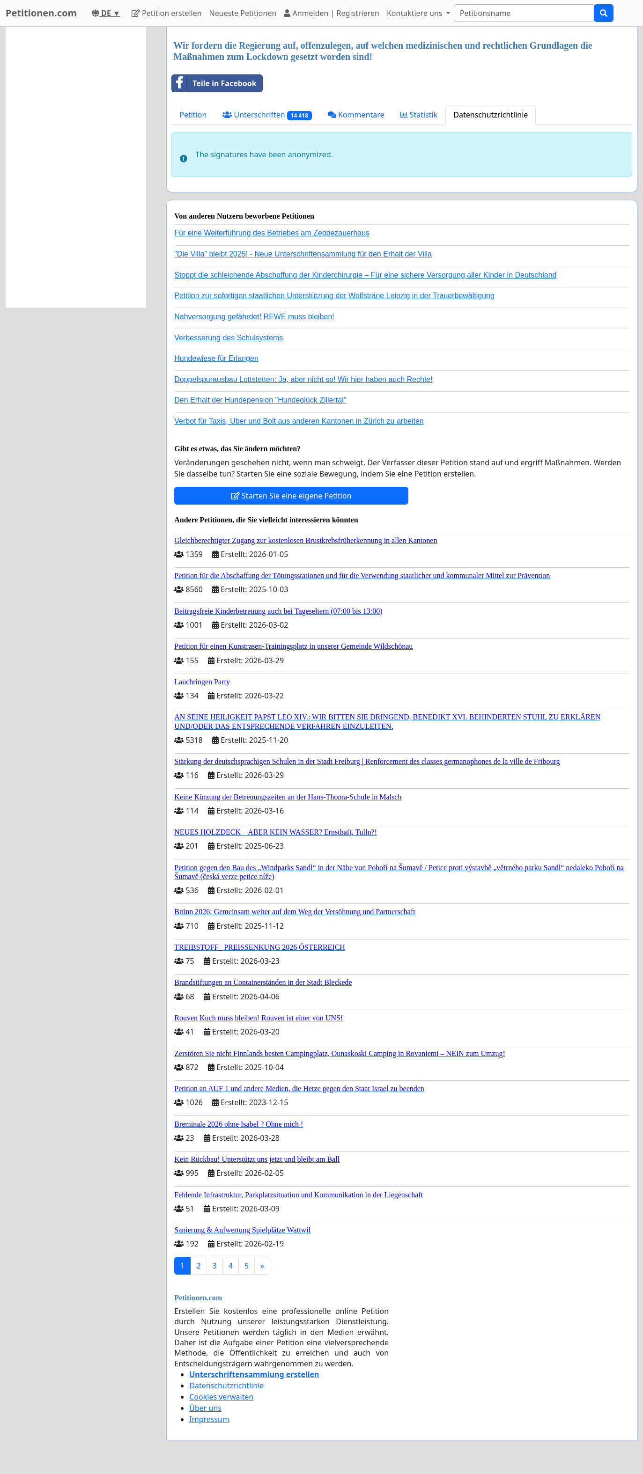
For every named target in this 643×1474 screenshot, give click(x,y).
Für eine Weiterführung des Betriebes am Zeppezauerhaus (272, 233)
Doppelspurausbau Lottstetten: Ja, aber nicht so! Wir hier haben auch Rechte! (303, 379)
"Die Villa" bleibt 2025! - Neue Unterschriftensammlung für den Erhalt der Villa (303, 254)
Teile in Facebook (214, 83)
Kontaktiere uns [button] (415, 13)
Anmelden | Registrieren (331, 13)
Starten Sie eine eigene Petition (291, 496)
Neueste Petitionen (243, 13)
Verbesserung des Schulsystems (228, 338)
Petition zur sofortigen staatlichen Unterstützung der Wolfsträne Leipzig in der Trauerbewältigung (334, 296)
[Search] (524, 13)
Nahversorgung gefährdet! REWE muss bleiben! (254, 317)
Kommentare (356, 115)
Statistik (419, 115)
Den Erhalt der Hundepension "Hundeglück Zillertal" (260, 400)
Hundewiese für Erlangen (216, 358)
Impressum (209, 1419)
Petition (193, 115)
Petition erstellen (167, 13)
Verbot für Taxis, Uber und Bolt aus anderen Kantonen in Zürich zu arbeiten (298, 421)
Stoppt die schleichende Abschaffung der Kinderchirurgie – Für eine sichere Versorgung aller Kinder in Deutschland (365, 275)
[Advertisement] (76, 167)
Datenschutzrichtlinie (490, 115)
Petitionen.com (41, 13)
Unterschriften (267, 115)
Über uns (205, 1408)
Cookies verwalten (221, 1397)
